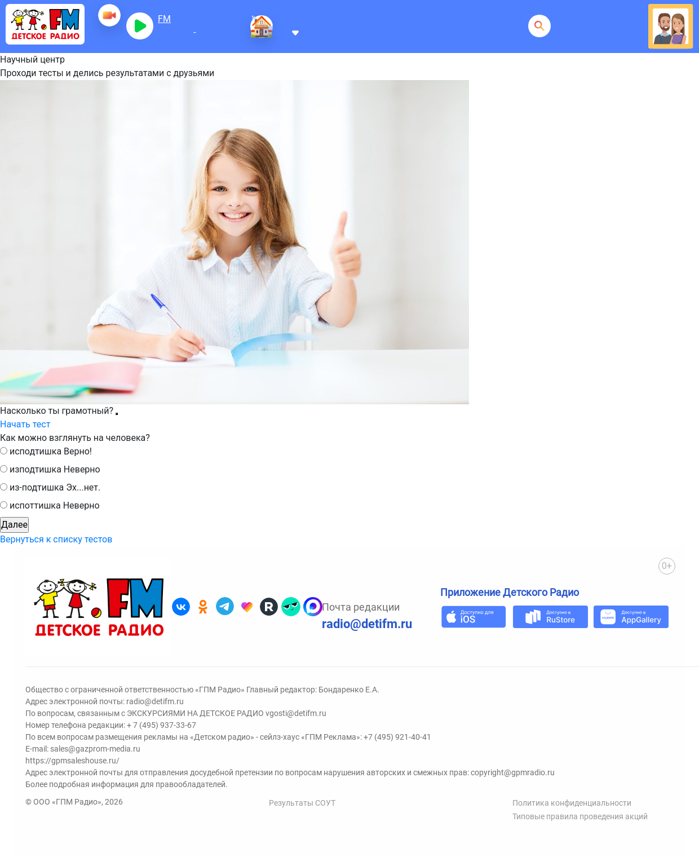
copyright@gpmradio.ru (513, 772)
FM (164, 19)
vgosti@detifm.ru (296, 713)
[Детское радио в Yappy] (291, 607)
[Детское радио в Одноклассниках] (203, 607)
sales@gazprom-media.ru (95, 748)
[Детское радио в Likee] (247, 607)
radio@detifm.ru (367, 624)
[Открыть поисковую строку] (539, 26)
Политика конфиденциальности (571, 802)
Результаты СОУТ (302, 802)
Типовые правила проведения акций (580, 816)
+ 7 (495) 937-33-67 (161, 725)
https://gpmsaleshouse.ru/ (72, 760)
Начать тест (25, 424)
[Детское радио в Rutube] (269, 607)
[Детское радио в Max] (313, 607)
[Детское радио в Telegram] (225, 607)
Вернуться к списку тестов (56, 539)
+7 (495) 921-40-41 (397, 736)
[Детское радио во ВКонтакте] (181, 607)
